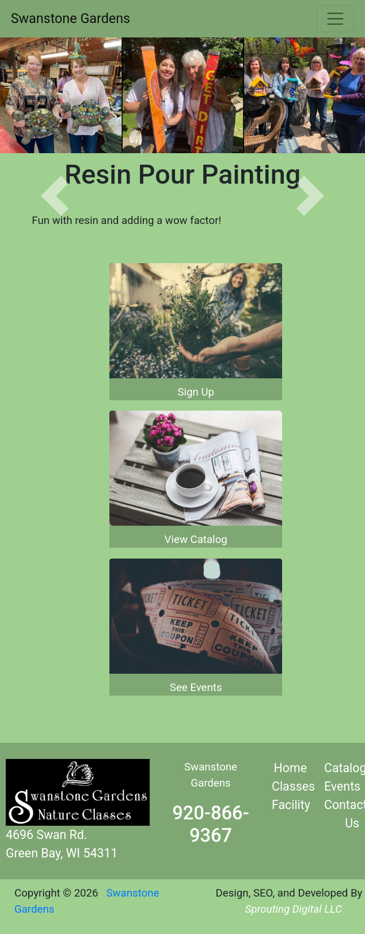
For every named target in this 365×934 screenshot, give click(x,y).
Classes (293, 786)
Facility (291, 805)
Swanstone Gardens (70, 18)
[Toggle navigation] (335, 18)
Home (290, 768)
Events (342, 786)
